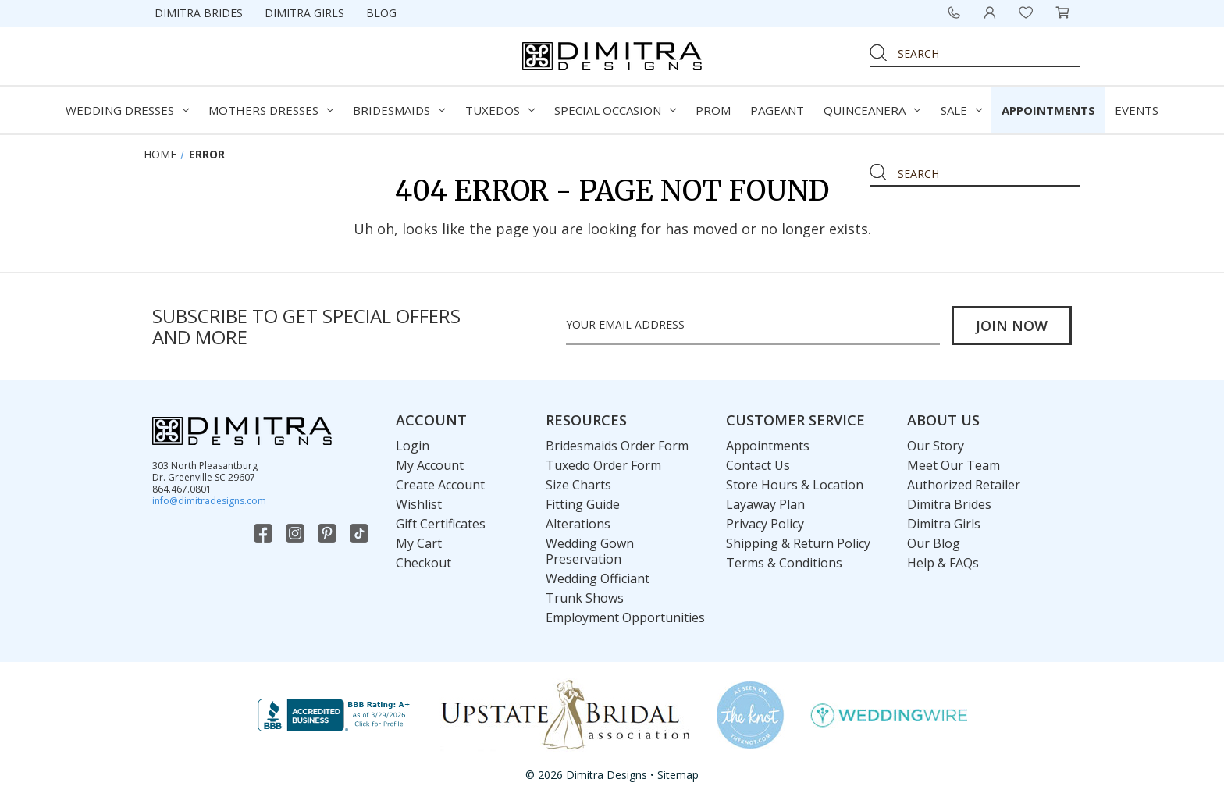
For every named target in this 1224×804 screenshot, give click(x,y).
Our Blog (933, 543)
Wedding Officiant (597, 578)
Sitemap (678, 774)
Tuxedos (500, 110)
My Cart (419, 543)
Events (1136, 110)
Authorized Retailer (963, 484)
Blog (381, 12)
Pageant (777, 110)
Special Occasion (615, 110)
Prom (713, 110)
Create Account (440, 484)
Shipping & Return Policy (798, 543)
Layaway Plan (765, 504)
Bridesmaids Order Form (617, 445)
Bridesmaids (399, 110)
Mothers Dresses (270, 110)
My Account (430, 465)
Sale (961, 110)
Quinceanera (872, 110)
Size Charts (578, 484)
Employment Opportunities (625, 617)
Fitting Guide (583, 504)
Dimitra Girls (304, 12)
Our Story (935, 445)
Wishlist (419, 504)
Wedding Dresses (127, 110)
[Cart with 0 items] (1062, 12)
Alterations (578, 523)
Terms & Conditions (784, 562)
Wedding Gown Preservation (590, 551)
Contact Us (758, 465)
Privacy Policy (765, 523)
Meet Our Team (953, 465)
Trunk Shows (585, 598)
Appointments (1048, 110)
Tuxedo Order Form (603, 465)
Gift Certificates (441, 523)
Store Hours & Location (794, 484)
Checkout (423, 562)
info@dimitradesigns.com (209, 500)
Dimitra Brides (199, 12)
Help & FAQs (943, 562)
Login (412, 445)
